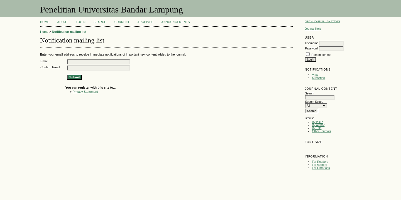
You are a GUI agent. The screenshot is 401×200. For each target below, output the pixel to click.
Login (81, 22)
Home (44, 22)
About (62, 22)
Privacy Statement (85, 91)
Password (311, 48)
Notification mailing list (69, 31)
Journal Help (313, 28)
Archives (145, 22)
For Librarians (321, 167)
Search (100, 22)
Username (311, 43)
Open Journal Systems (322, 21)
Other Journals (321, 131)
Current (121, 22)
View (315, 74)
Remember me (321, 54)
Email (44, 61)
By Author (318, 125)
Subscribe (318, 77)
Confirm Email (50, 67)
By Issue (317, 122)
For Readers (320, 161)
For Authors (319, 164)
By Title (316, 128)
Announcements (175, 22)
